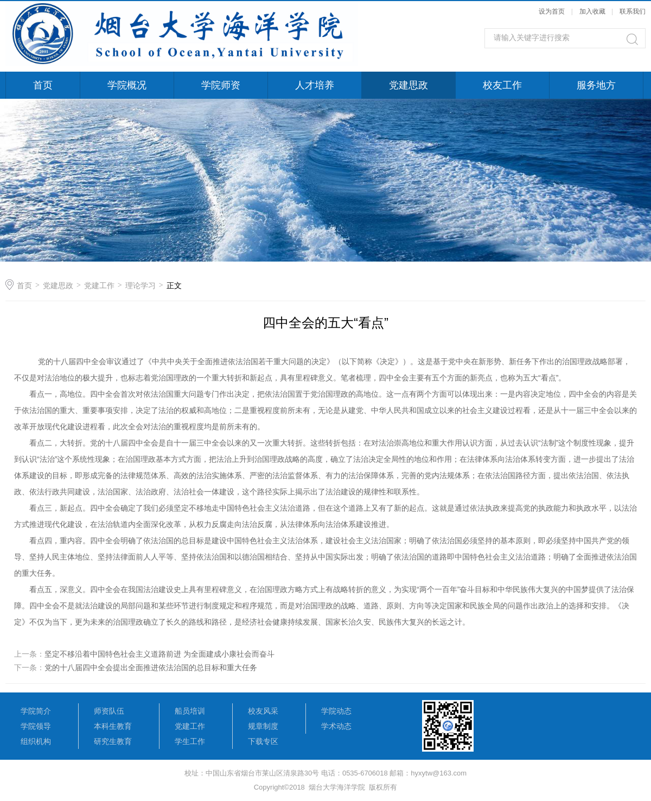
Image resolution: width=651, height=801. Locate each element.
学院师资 (220, 85)
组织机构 (36, 741)
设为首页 (552, 11)
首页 (43, 85)
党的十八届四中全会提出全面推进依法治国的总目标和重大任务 (150, 667)
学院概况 (126, 85)
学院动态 (336, 711)
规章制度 (263, 726)
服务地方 (596, 85)
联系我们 (633, 11)
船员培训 (190, 711)
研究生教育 (113, 741)
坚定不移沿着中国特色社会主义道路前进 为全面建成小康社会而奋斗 (159, 654)
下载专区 (263, 741)
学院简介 (36, 711)
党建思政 (408, 85)
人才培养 (314, 85)
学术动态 (336, 726)
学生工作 (190, 741)
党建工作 (99, 285)
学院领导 (36, 726)
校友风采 (263, 711)
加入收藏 (592, 11)
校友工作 (502, 85)
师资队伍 (109, 711)
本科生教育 (113, 726)
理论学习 (140, 285)
